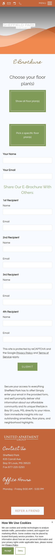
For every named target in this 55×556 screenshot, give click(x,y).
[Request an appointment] (14, 3)
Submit (27, 366)
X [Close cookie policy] (52, 522)
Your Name (9, 154)
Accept (7, 551)
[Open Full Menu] (44, 3)
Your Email (9, 170)
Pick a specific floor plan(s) (27, 134)
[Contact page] (9, 3)
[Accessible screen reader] (3, 3)
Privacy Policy (24, 353)
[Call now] (20, 3)
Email (6, 221)
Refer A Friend (27, 510)
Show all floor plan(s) (27, 100)
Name (6, 205)
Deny (20, 551)
